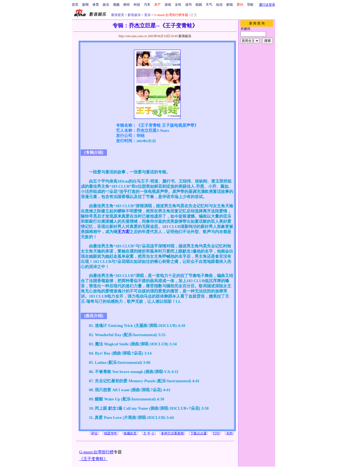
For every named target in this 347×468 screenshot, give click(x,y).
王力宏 (123, 232)
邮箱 (229, 5)
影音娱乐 (134, 15)
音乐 (147, 15)
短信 (219, 5)
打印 (216, 433)
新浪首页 (117, 15)
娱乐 (106, 5)
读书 (188, 5)
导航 (250, 5)
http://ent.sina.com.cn (132, 36)
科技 (137, 5)
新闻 (85, 5)
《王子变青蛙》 (93, 459)
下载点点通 (198, 433)
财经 (126, 5)
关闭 (229, 433)
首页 (75, 5)
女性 (178, 5)
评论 (94, 433)
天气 (209, 5)
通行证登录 (267, 5)
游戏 (168, 5)
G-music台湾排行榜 (96, 452)
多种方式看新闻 (172, 433)
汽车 (147, 5)
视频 (116, 5)
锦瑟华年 (110, 433)
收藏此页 (130, 433)
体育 (95, 5)
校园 (198, 5)
